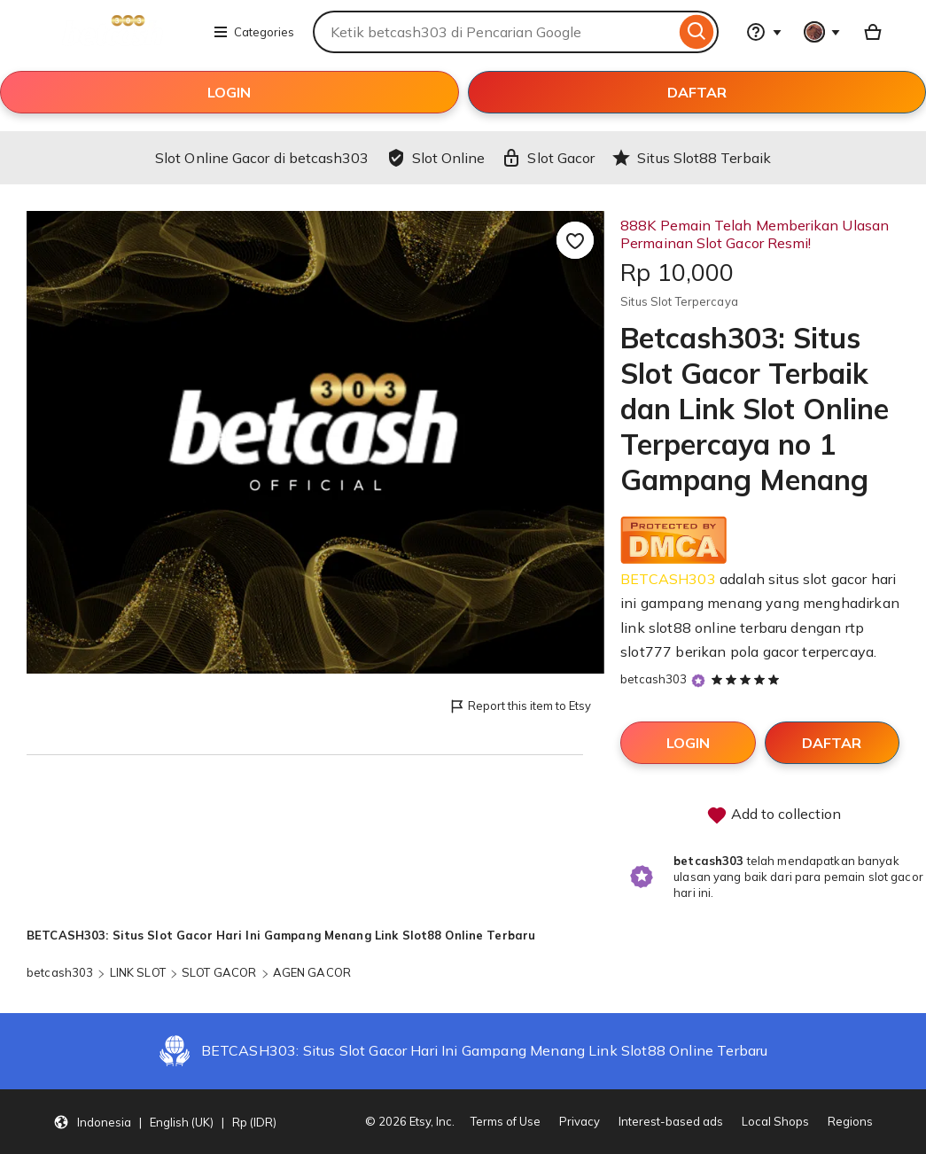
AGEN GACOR (312, 972)
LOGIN (229, 92)
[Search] (697, 32)
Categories (253, 32)
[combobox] (494, 32)
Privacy (579, 1121)
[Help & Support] (764, 32)
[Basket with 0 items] (873, 32)
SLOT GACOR (219, 972)
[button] (165, 1122)
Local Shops (775, 1121)
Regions (850, 1121)
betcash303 (653, 679)
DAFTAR (697, 92)
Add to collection (773, 815)
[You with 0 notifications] (822, 32)
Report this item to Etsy (519, 706)
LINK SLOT (138, 972)
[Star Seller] (698, 680)
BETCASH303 (668, 579)
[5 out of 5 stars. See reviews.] (748, 679)
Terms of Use (506, 1121)
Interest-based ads (671, 1121)
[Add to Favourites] (575, 240)
